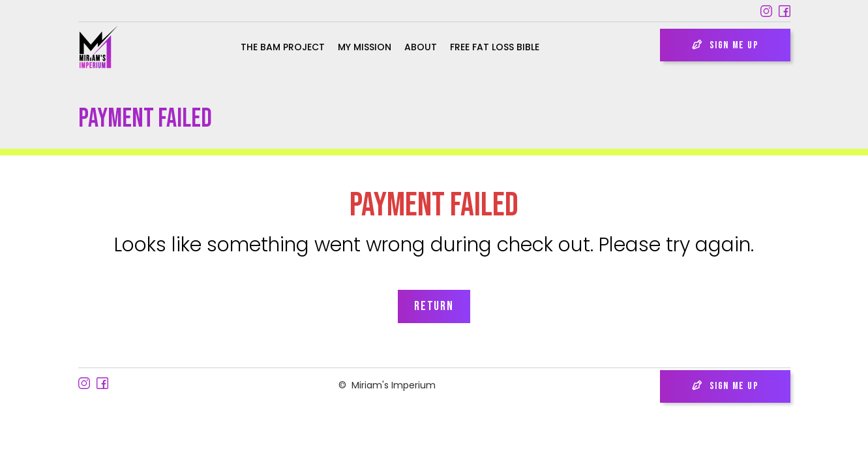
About (420, 47)
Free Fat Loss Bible (494, 47)
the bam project (283, 47)
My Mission (364, 47)
